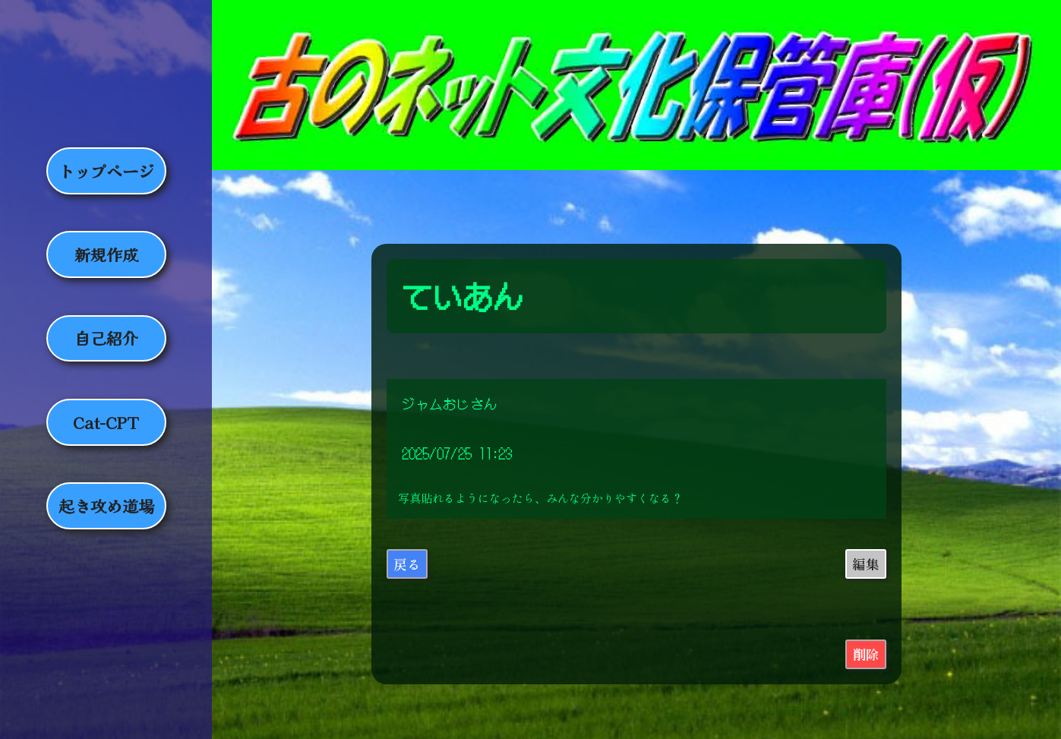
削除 (865, 654)
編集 (865, 563)
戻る (407, 563)
